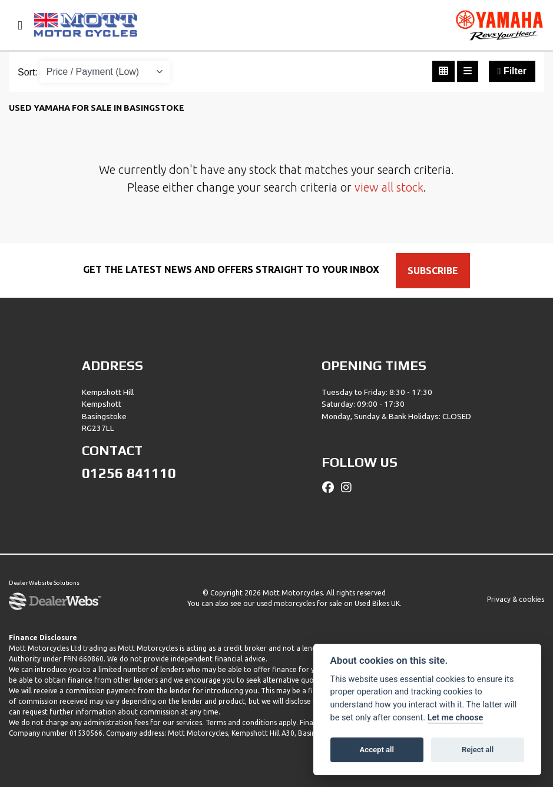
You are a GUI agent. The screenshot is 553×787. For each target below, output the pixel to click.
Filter (512, 71)
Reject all (478, 749)
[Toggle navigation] (14, 25)
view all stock (389, 187)
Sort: (28, 72)
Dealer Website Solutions (44, 582)
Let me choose (456, 718)
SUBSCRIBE (433, 270)
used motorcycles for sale (299, 603)
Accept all (377, 749)
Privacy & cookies (515, 599)
